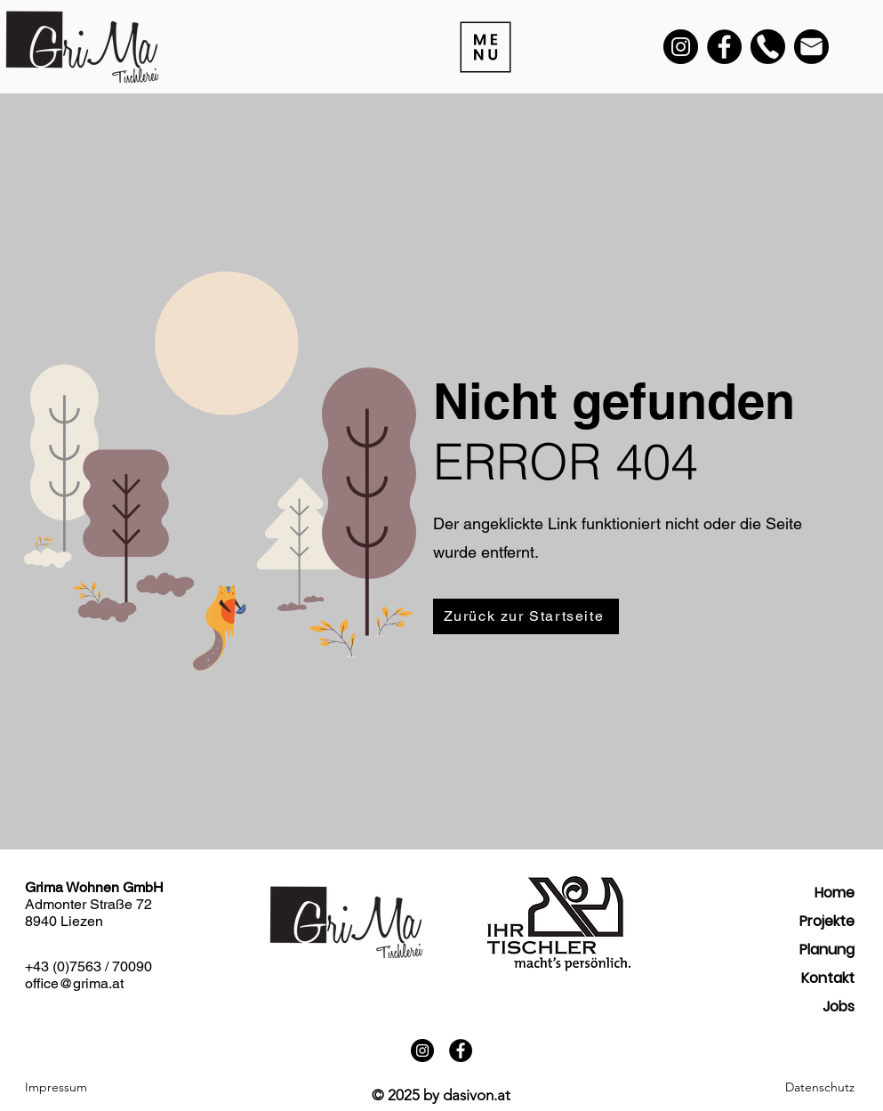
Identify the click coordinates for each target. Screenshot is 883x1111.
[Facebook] (724, 46)
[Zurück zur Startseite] (526, 616)
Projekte (827, 921)
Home (835, 892)
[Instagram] (680, 46)
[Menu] (484, 47)
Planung (827, 949)
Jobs (839, 1006)
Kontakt (828, 978)
